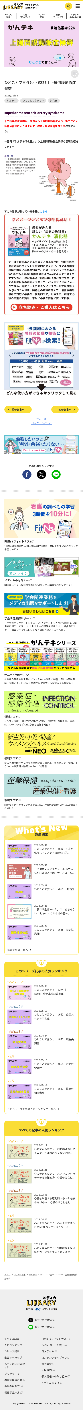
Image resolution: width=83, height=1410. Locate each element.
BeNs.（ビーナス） (53, 1345)
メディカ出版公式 (41, 1320)
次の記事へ (65, 409)
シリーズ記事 (42, 15)
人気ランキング (25, 15)
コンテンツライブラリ (54, 1357)
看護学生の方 (12, 1392)
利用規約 (47, 1370)
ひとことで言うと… (33, 100)
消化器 (53, 100)
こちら (44, 211)
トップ (7, 1274)
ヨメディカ (48, 1351)
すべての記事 (8, 15)
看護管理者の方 (13, 1380)
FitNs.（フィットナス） (55, 1339)
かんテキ (11, 100)
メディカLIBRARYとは (14, 1365)
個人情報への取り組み (54, 1376)
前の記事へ (18, 409)
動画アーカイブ (58, 15)
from (41, 1309)
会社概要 (47, 1363)
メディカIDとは (50, 1382)
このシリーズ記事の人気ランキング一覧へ (31, 1109)
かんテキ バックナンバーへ (41, 421)
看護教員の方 (12, 1386)
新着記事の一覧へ (17, 950)
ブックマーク (12, 1374)
